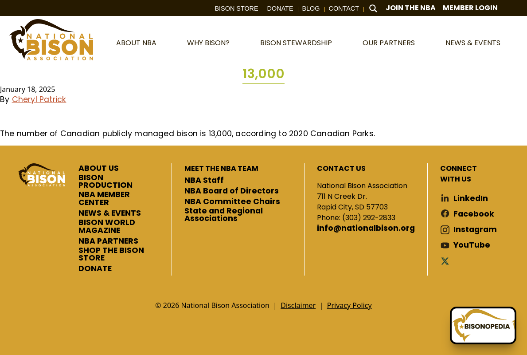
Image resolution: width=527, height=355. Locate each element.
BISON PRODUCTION (105, 181)
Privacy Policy (349, 305)
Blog (311, 8)
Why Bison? (208, 43)
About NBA (136, 43)
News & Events (472, 43)
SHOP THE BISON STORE (111, 254)
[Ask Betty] (483, 325)
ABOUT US (98, 169)
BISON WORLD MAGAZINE (106, 226)
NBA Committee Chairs (232, 202)
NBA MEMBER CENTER (104, 198)
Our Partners (389, 43)
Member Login (470, 8)
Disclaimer (298, 305)
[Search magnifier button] (373, 8)
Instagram (475, 230)
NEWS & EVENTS (109, 213)
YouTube (471, 245)
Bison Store (236, 8)
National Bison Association (51, 39)
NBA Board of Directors (231, 191)
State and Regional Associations (223, 215)
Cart (513, 8)
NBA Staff (204, 181)
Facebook (473, 214)
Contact (344, 8)
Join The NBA (411, 8)
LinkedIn (470, 198)
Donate (280, 8)
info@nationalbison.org (366, 229)
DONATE (95, 269)
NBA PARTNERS (108, 241)
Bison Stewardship (296, 43)
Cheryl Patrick (39, 99)
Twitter (446, 261)
